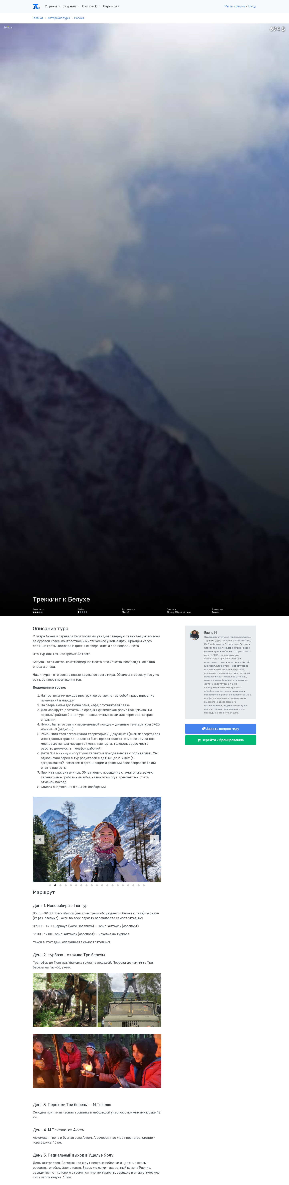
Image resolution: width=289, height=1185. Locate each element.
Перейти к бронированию (222, 740)
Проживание (217, 609)
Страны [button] (51, 6)
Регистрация (235, 6)
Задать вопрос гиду (222, 729)
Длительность (128, 609)
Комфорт (81, 609)
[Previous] (39, 839)
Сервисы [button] (110, 6)
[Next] (154, 839)
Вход (252, 6)
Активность (38, 609)
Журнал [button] (70, 6)
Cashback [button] (90, 6)
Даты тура (171, 609)
